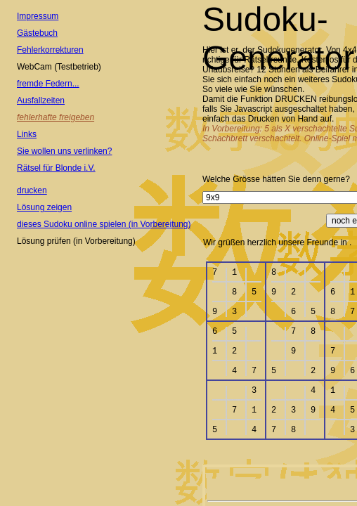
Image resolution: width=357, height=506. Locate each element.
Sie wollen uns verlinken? (64, 151)
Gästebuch (37, 33)
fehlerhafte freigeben (55, 117)
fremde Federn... (48, 84)
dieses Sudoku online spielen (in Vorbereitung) (104, 224)
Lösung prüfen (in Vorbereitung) (76, 241)
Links (27, 134)
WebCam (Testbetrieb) (59, 67)
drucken (32, 190)
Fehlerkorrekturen (50, 50)
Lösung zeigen (44, 207)
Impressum (37, 16)
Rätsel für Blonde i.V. (56, 168)
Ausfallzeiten (41, 100)
